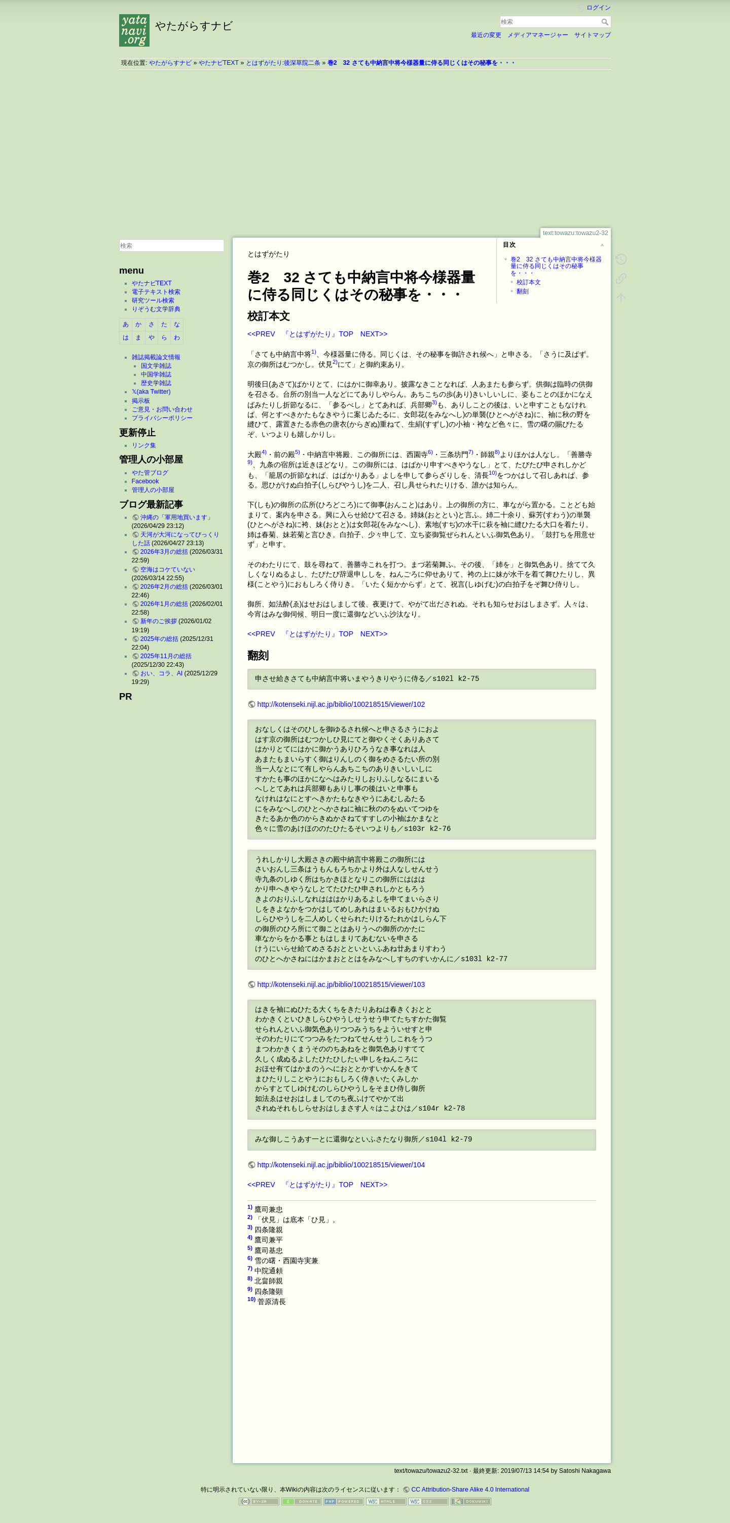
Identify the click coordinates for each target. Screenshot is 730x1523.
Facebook (145, 481)
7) (470, 452)
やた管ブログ (150, 472)
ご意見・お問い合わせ (162, 409)
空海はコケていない (167, 569)
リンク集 (144, 445)
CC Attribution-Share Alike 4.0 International (470, 1489)
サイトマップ (592, 35)
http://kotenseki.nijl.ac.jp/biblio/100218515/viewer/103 (341, 984)
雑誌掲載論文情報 (156, 357)
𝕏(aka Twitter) (151, 391)
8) (497, 452)
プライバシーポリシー (162, 418)
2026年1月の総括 (164, 603)
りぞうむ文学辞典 (156, 309)
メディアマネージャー (537, 35)
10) (493, 473)
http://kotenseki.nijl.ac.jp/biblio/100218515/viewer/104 (341, 1165)
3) (434, 402)
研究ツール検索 (153, 300)
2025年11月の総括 (166, 656)
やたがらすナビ (170, 62)
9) (249, 462)
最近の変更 (486, 35)
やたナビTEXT (219, 62)
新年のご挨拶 (158, 621)
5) (297, 452)
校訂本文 (529, 282)
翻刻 (523, 291)
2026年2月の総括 (164, 586)
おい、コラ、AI (161, 673)
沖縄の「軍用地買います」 (176, 517)
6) (430, 452)
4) (264, 452)
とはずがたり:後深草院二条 (283, 62)
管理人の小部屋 (153, 489)
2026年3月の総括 (164, 551)
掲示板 (141, 400)
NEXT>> (374, 334)
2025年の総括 (159, 638)
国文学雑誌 (156, 365)
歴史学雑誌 (156, 383)
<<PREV (261, 334)
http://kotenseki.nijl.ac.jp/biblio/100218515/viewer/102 (341, 704)
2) (335, 362)
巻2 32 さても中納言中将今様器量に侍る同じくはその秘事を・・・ (421, 62)
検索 (606, 21)
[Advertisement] (365, 148)
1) (313, 352)
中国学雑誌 (156, 374)
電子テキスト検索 (156, 291)
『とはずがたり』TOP (317, 334)
